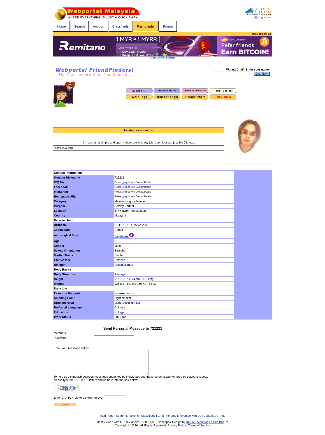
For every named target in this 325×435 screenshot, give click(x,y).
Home (61, 26)
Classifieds (120, 26)
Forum (168, 26)
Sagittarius (124, 236)
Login (124, 182)
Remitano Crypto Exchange (162, 57)
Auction (98, 26)
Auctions (133, 420)
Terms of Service (199, 430)
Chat (161, 420)
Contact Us (211, 420)
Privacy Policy (177, 430)
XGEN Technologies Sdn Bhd (205, 426)
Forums (171, 420)
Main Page (107, 420)
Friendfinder (146, 26)
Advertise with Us (190, 420)
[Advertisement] (253, 245)
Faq (223, 420)
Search (79, 26)
